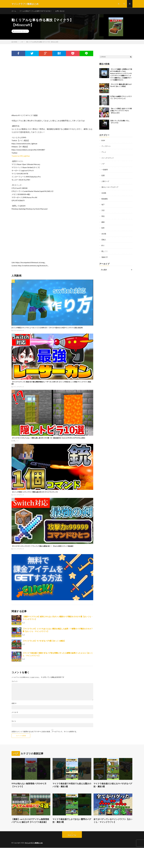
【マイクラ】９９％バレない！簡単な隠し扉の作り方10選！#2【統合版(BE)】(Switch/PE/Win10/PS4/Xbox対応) (48, 438)
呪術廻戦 (104, 198)
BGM (103, 140)
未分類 (103, 232)
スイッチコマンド (18, 330)
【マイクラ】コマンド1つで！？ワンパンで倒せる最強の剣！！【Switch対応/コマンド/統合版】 (43, 546)
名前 (14, 703)
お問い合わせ (60, 11)
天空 (103, 209)
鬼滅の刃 (104, 255)
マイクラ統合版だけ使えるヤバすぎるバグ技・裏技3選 (113, 785)
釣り (103, 244)
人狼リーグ (105, 181)
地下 (103, 204)
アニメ (103, 152)
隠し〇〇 (16, 440)
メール (15, 712)
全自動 (103, 192)
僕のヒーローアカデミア (109, 186)
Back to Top (72, 835)
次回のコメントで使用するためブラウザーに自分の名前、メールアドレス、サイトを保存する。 (45, 731)
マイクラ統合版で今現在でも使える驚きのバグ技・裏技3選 (72, 785)
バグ (25, 31)
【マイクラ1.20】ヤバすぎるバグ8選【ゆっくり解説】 (44, 641)
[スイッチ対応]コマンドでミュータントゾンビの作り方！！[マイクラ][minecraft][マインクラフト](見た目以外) (47, 328)
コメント (15, 681)
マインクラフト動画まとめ (34, 843)
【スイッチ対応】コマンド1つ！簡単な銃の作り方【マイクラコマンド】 (35, 492)
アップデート (106, 146)
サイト (14, 721)
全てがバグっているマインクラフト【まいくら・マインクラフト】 (113, 820)
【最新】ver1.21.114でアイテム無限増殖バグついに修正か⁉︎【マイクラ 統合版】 (30, 820)
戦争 (103, 226)
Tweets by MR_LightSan (21, 156)
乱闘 (103, 175)
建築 (103, 221)
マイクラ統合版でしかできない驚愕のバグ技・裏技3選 (72, 820)
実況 (103, 215)
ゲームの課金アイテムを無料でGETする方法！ (36, 11)
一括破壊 (104, 169)
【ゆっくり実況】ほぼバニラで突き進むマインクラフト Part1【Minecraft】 (121, 111)
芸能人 (103, 238)
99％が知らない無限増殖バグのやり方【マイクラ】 (29, 785)
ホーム (14, 11)
